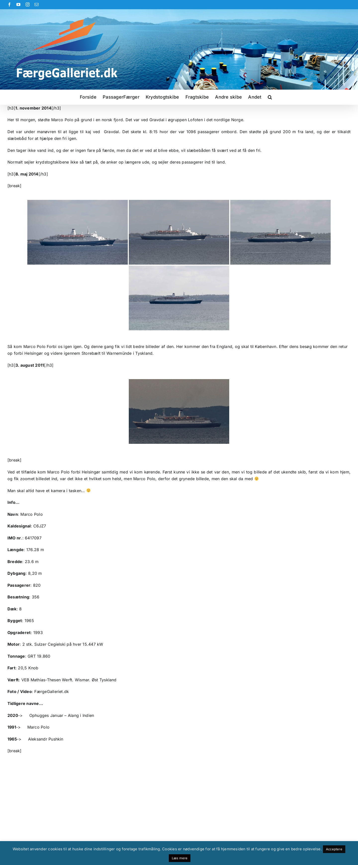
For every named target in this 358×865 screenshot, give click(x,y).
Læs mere (180, 858)
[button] (270, 97)
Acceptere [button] (334, 849)
